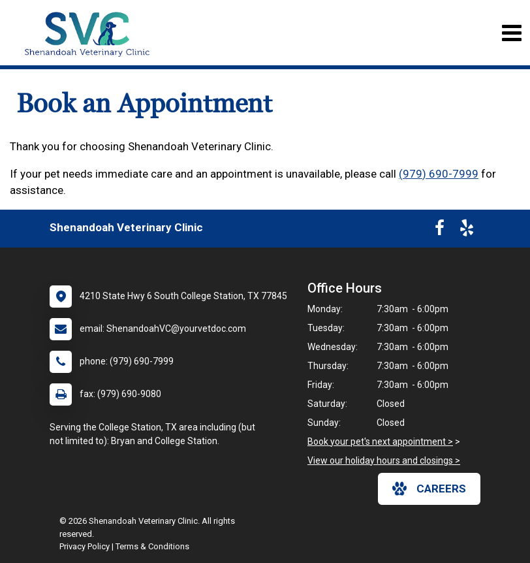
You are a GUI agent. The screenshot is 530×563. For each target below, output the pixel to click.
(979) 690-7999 (438, 173)
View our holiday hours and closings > (383, 460)
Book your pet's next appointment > (380, 441)
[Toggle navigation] (511, 33)
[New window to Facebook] (439, 230)
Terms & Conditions (152, 546)
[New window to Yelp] (466, 230)
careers (429, 488)
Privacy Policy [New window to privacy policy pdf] (84, 546)
